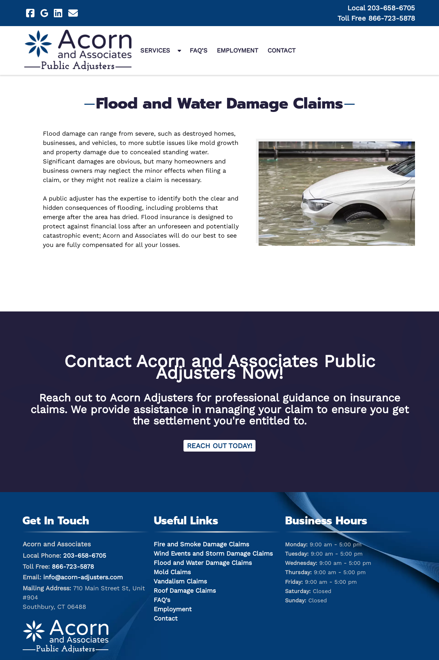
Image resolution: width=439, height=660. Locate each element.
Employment (237, 50)
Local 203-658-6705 (381, 8)
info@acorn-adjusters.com (83, 577)
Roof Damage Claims (185, 590)
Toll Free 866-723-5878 (376, 18)
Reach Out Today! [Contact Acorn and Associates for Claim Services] (219, 446)
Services (155, 50)
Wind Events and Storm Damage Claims (213, 553)
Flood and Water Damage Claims (203, 562)
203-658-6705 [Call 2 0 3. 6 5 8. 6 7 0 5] (84, 555)
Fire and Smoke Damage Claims (201, 544)
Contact (282, 50)
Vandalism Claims (180, 581)
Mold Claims (172, 572)
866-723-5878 (73, 566)
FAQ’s (198, 50)
